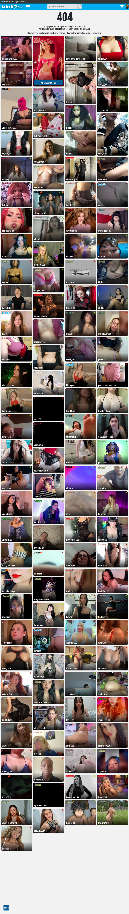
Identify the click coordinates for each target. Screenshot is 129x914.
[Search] (79, 6)
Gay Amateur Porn (20, 2)
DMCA (6, 907)
